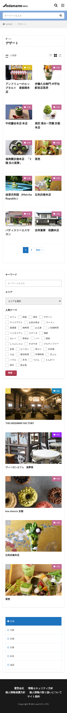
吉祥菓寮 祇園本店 (47, 230)
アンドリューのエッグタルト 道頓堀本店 (18, 87)
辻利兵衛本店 (43, 194)
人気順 (13, 55)
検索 (10, 372)
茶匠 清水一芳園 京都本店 (47, 125)
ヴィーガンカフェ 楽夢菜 (19, 467)
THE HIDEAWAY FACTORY (19, 423)
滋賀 (58, 391)
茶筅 (37, 158)
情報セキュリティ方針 (40, 688)
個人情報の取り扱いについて (45, 692)
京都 (58, 67)
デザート (22, 24)
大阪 (28, 67)
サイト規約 (33, 696)
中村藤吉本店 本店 (17, 123)
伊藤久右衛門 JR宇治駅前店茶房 (47, 85)
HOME (9, 24)
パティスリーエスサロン (18, 232)
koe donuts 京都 (14, 511)
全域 (12, 621)
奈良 (58, 435)
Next (38, 250)
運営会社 (19, 688)
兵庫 (12, 647)
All (7, 55)
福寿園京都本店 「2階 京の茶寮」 (18, 161)
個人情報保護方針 (15, 692)
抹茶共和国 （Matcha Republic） (19, 196)
